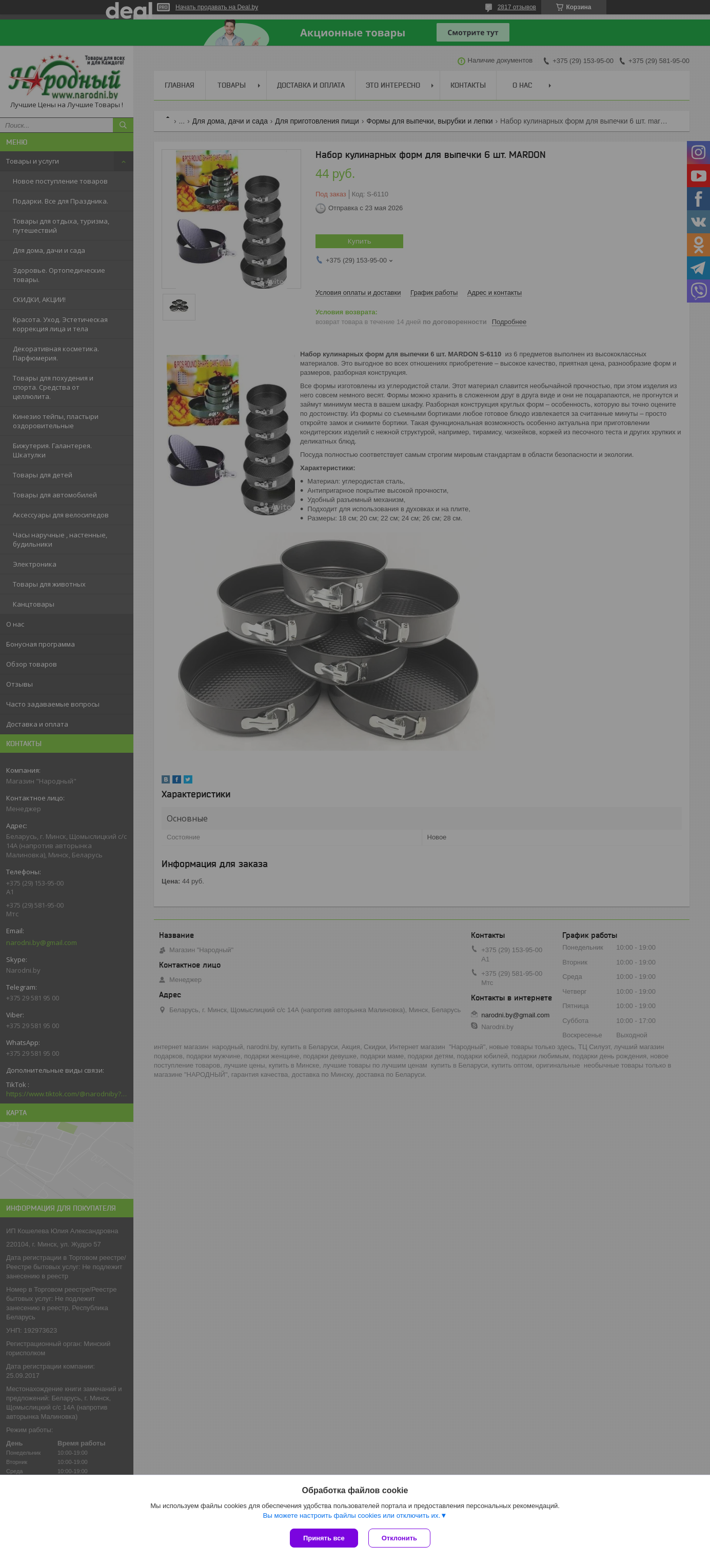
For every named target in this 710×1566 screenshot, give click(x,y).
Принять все (324, 1538)
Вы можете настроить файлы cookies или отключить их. (351, 1515)
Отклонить (399, 1538)
